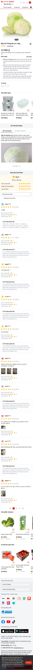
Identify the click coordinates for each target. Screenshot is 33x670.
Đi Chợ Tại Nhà (7, 7)
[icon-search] (21, 2)
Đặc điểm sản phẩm (20, 131)
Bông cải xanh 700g (6, 534)
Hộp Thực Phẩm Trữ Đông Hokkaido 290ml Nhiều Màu (22, 114)
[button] (30, 2)
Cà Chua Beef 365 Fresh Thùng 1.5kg (22, 566)
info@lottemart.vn (18, 647)
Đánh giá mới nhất (7, 194)
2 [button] (16, 508)
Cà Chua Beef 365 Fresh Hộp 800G (7, 567)
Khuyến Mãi (25, 7)
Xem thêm (29, 56)
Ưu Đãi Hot (17, 7)
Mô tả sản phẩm (7, 131)
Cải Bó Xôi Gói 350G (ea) (22, 534)
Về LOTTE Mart (7, 584)
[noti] (27, 2)
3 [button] (19, 508)
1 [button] (13, 508)
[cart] (24, 2)
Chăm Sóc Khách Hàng (9, 589)
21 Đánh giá (10, 46)
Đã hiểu (29, 662)
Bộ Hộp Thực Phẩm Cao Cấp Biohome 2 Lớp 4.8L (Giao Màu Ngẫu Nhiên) (7, 114)
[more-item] (31, 7)
